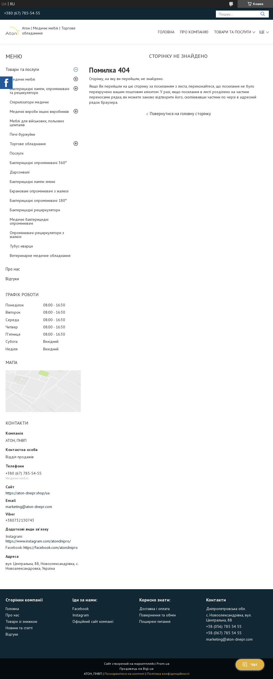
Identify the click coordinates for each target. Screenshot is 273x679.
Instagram (80, 615)
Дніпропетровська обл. (226, 608)
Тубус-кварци (21, 246)
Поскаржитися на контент (124, 673)
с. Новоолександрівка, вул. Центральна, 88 (228, 618)
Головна (166, 31)
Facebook (80, 608)
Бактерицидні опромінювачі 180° (38, 200)
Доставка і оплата (154, 608)
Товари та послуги (232, 31)
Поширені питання (154, 621)
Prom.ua (163, 663)
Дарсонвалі (20, 172)
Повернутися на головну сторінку (180, 113)
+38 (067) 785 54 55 (224, 632)
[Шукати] (262, 14)
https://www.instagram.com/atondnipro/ (38, 541)
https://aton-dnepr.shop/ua (28, 492)
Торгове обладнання (28, 143)
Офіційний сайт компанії (92, 621)
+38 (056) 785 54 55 (224, 626)
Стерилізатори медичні (29, 102)
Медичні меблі (22, 79)
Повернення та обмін (157, 615)
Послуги (16, 153)
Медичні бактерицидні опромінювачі (29, 221)
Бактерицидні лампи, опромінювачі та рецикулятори (39, 90)
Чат (249, 664)
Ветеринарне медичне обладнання (40, 255)
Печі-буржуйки (22, 134)
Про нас (13, 269)
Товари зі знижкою (21, 621)
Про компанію (194, 31)
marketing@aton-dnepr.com (29, 506)
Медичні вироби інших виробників (39, 111)
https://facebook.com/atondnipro (50, 547)
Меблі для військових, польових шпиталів (37, 122)
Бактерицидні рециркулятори (35, 209)
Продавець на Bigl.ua (136, 668)
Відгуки (12, 278)
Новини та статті (19, 627)
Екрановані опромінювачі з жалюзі (39, 191)
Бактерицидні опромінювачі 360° (38, 162)
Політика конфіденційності (168, 673)
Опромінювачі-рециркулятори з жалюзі (37, 234)
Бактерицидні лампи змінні (32, 181)
